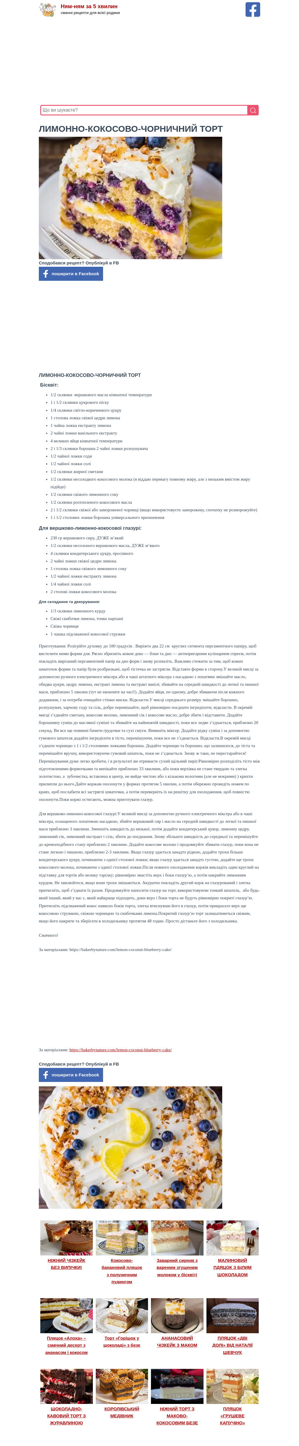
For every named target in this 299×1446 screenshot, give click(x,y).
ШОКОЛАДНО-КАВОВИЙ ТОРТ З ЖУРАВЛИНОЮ (66, 1416)
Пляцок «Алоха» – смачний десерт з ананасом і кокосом (66, 1345)
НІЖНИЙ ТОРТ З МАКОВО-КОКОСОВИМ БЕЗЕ (177, 1416)
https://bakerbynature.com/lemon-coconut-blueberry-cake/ (120, 1049)
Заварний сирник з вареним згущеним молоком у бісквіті (177, 1267)
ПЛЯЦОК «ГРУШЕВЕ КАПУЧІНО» (232, 1416)
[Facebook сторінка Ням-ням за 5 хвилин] (253, 4)
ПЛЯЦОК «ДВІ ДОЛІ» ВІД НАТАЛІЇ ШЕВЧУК (232, 1345)
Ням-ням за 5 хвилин (89, 7)
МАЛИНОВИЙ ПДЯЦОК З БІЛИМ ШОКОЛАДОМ (232, 1267)
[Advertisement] (149, 61)
